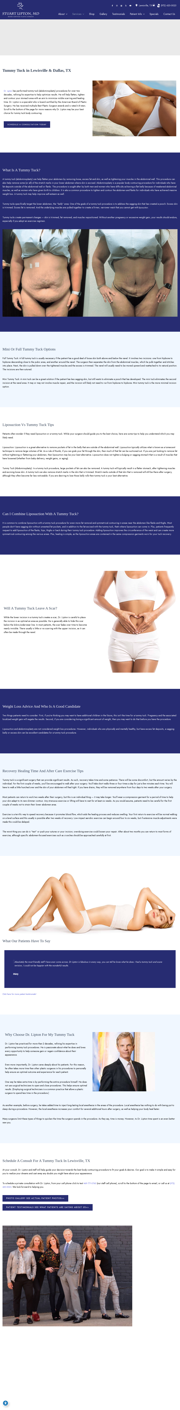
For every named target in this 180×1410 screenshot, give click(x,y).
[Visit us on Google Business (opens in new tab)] (121, 6)
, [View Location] (146, 5)
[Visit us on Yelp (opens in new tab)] (126, 6)
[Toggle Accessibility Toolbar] (5, 1404)
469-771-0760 (91, 1183)
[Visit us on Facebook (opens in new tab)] (112, 6)
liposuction (144, 207)
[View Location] (137, 5)
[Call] (166, 6)
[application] (66, 14)
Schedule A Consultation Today (29, 124)
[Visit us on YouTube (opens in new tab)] (130, 6)
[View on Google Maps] (154, 5)
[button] (35, 1198)
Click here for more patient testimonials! (21, 994)
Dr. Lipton (9, 91)
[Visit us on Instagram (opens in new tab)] (117, 6)
